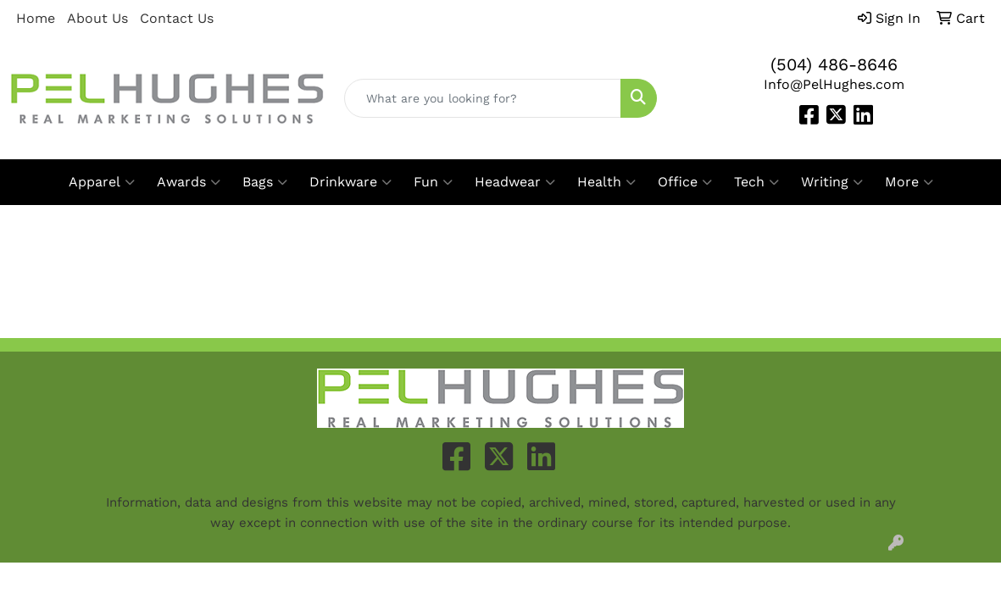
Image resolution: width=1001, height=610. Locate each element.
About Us (97, 18)
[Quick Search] (483, 98)
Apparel (102, 182)
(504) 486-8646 (834, 64)
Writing (832, 182)
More (909, 182)
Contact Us (177, 18)
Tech (756, 182)
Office (685, 182)
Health (606, 182)
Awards (188, 182)
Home (35, 18)
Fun (433, 182)
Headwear (515, 182)
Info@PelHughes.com (834, 84)
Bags (264, 182)
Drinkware (350, 182)
